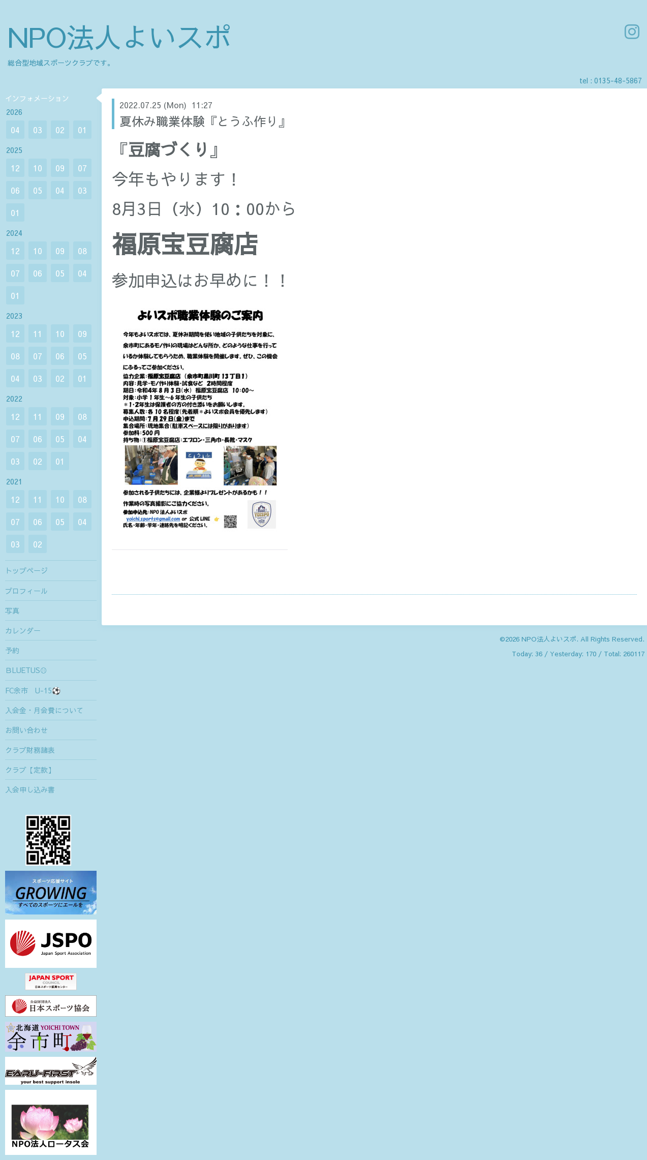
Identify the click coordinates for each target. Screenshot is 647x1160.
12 (15, 167)
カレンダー (23, 630)
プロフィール (26, 591)
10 (37, 167)
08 (82, 250)
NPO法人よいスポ (119, 36)
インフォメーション (37, 98)
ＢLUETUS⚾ (26, 670)
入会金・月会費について (44, 710)
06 (15, 190)
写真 (12, 610)
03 (37, 129)
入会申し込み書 (30, 789)
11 (37, 333)
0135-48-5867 (618, 80)
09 (60, 167)
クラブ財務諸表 (30, 750)
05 (37, 190)
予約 (12, 650)
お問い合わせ (26, 730)
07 (82, 167)
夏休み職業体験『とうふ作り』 (204, 121)
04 (15, 129)
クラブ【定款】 (30, 770)
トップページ (26, 570)
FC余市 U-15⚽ (32, 690)
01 (82, 129)
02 (60, 129)
